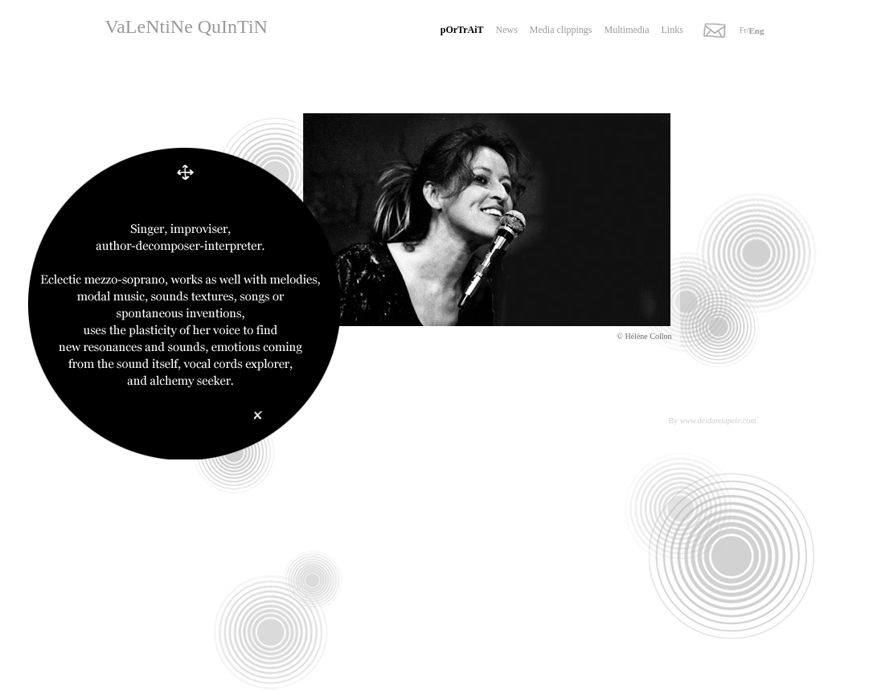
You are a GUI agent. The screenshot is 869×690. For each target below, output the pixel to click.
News (507, 29)
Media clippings (561, 29)
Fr (743, 30)
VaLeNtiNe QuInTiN (186, 26)
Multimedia (627, 29)
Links (672, 29)
